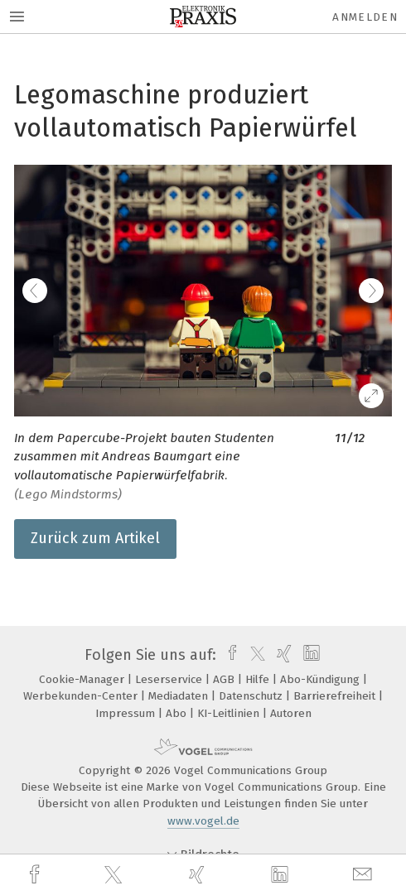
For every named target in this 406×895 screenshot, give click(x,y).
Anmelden (365, 17)
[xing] (198, 874)
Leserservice (170, 679)
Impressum (126, 713)
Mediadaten (179, 696)
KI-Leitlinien (230, 713)
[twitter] (115, 875)
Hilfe (259, 679)
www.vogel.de (203, 821)
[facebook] (36, 875)
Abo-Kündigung (321, 679)
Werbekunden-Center (82, 696)
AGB (225, 679)
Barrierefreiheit (336, 696)
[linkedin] (281, 875)
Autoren (291, 713)
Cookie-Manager (83, 679)
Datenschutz (252, 696)
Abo (178, 713)
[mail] (364, 875)
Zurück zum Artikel (95, 538)
